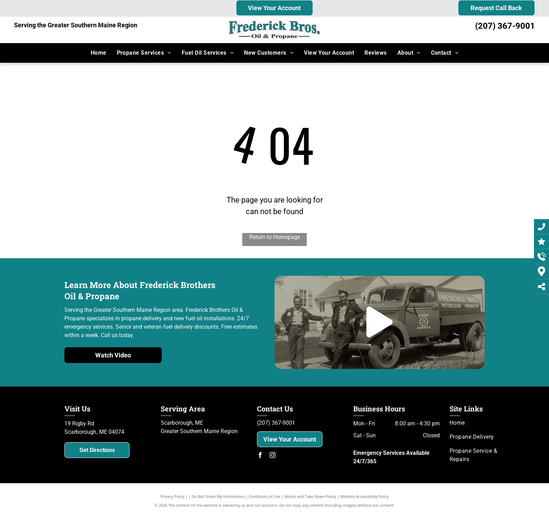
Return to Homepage (274, 237)
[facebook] (259, 456)
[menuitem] (98, 53)
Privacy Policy (172, 496)
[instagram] (272, 456)
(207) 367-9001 (505, 26)
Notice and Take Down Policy (310, 496)
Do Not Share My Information (218, 496)
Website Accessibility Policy (364, 496)
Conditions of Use (264, 496)
